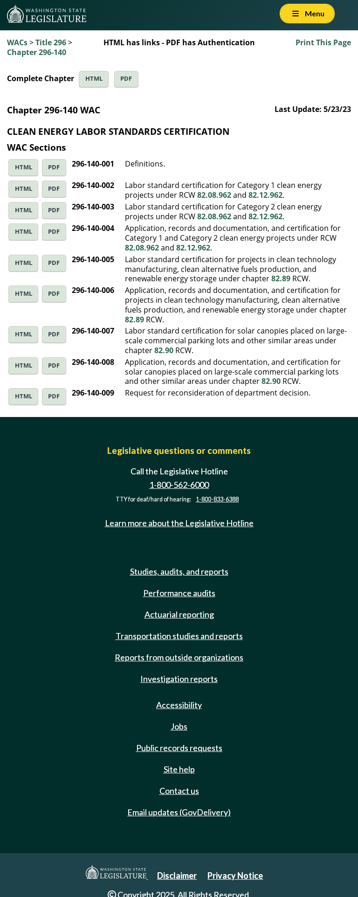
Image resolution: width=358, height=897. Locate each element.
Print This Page (323, 42)
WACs (17, 42)
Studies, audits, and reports (179, 571)
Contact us (179, 791)
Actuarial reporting (179, 614)
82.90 (163, 350)
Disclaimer (177, 875)
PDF (126, 79)
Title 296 (50, 42)
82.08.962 (214, 195)
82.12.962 (265, 195)
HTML (94, 79)
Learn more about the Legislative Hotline (179, 523)
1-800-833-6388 (217, 499)
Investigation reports (179, 679)
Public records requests (179, 748)
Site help (179, 769)
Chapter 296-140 (36, 52)
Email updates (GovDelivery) (179, 812)
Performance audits (179, 593)
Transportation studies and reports (179, 636)
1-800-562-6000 (179, 485)
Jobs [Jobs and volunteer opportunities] (179, 726)
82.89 (280, 278)
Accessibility (179, 705)
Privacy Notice (235, 875)
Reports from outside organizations (179, 657)
